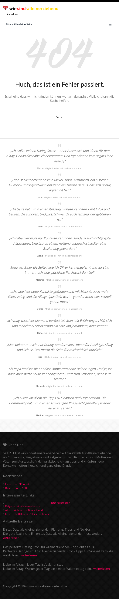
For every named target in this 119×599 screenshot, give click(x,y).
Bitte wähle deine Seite (19, 24)
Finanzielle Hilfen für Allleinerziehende (27, 514)
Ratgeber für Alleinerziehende (22, 506)
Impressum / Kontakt (17, 484)
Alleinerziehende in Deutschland (24, 510)
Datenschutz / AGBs (16, 488)
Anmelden (12, 14)
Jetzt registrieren (60, 502)
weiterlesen (11, 538)
